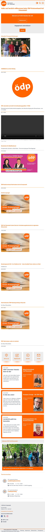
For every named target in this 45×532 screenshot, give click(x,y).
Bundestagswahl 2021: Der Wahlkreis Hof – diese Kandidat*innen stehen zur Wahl (20, 264)
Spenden (22, 30)
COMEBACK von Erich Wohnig (8, 68)
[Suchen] (40, 3)
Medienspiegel (5, 193)
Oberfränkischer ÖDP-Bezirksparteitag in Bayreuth (13, 302)
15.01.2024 (12, 374)
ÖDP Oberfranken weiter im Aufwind (10, 341)
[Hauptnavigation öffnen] (43, 3)
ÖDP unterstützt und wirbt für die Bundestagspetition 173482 (15, 106)
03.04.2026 (12, 399)
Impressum (27, 530)
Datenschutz (34, 530)
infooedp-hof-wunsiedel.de (7, 511)
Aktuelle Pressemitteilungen (9, 36)
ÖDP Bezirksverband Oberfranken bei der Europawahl (14, 184)
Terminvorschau (6, 474)
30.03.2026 (12, 425)
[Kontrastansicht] (37, 3)
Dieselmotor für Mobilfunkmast (8, 146)
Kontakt (3, 521)
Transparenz (40, 530)
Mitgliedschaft (22, 20)
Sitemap (22, 530)
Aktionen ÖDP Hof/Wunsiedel (10, 441)
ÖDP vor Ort (4, 519)
